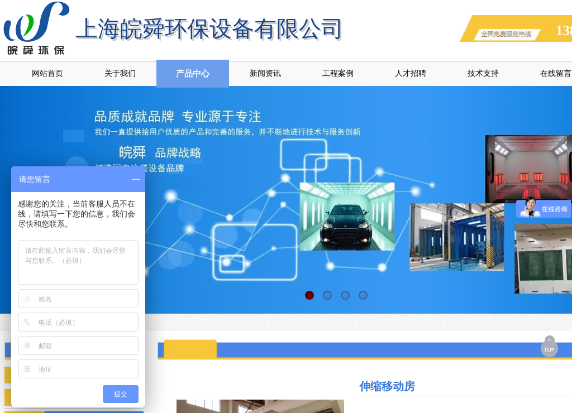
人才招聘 (410, 73)
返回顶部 (550, 346)
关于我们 (120, 73)
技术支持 (483, 73)
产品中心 (192, 73)
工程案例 (338, 73)
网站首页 (47, 73)
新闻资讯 (265, 73)
